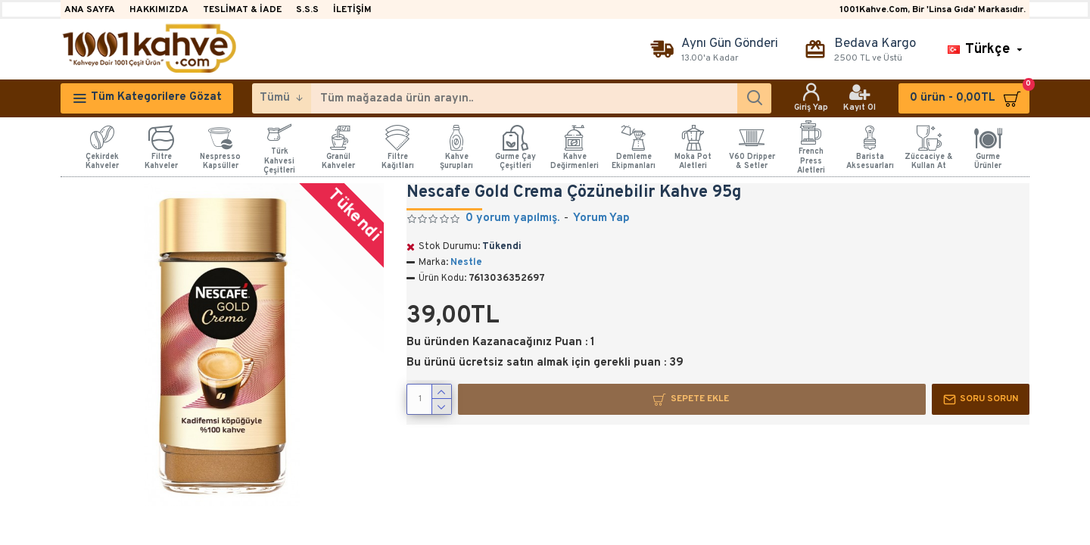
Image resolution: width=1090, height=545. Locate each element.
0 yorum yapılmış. (512, 218)
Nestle (466, 263)
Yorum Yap (601, 218)
